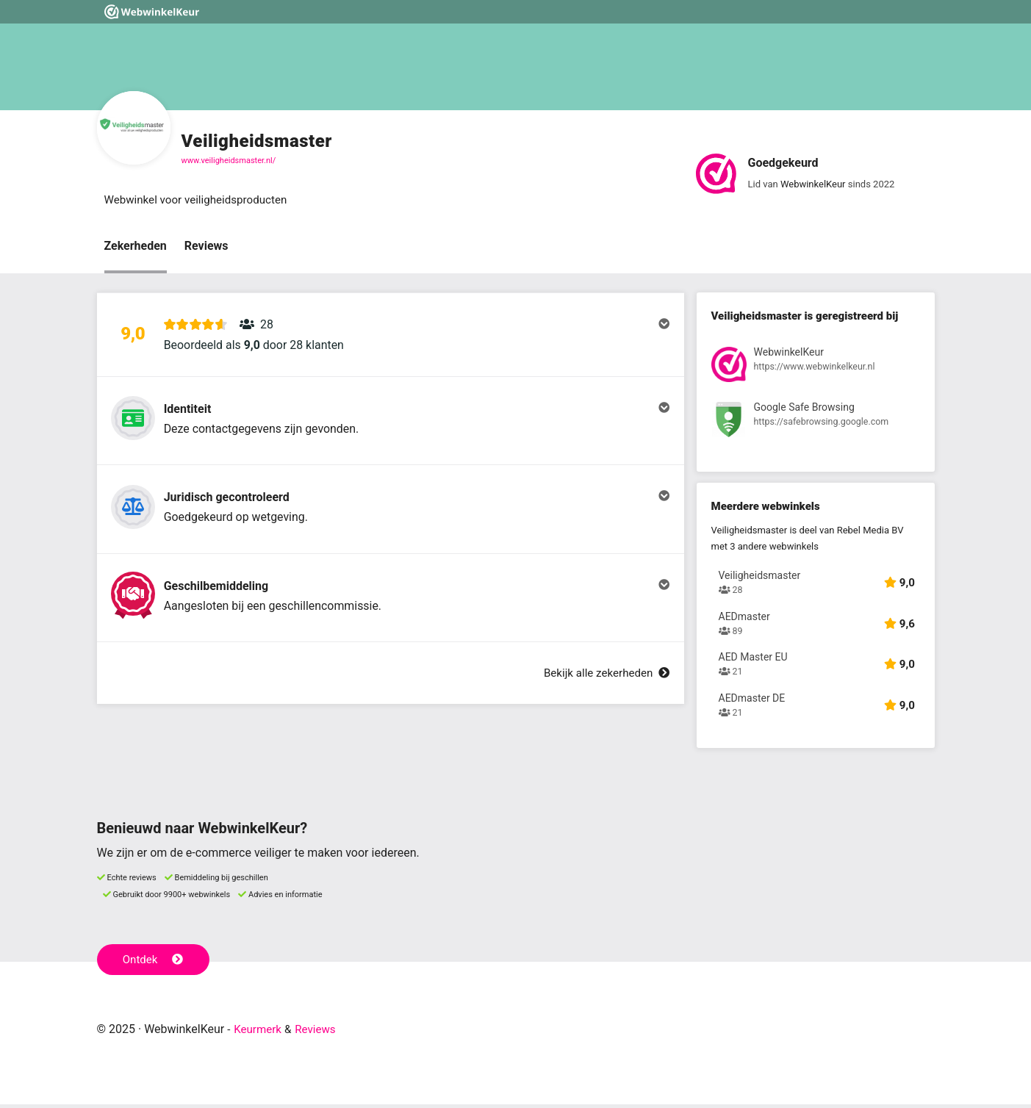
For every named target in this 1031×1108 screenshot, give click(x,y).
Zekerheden (135, 247)
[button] (390, 340)
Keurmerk (259, 1033)
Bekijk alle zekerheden (602, 708)
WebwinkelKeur (813, 184)
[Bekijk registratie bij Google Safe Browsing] (815, 423)
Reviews (206, 247)
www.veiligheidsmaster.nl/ (229, 160)
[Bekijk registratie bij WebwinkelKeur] (815, 368)
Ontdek (154, 962)
